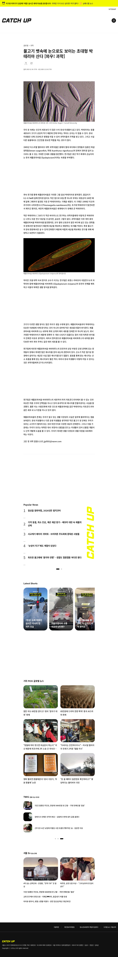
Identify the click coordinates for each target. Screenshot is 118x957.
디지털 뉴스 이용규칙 (110, 927)
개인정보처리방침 (69, 927)
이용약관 (56, 927)
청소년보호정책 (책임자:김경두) (89, 927)
